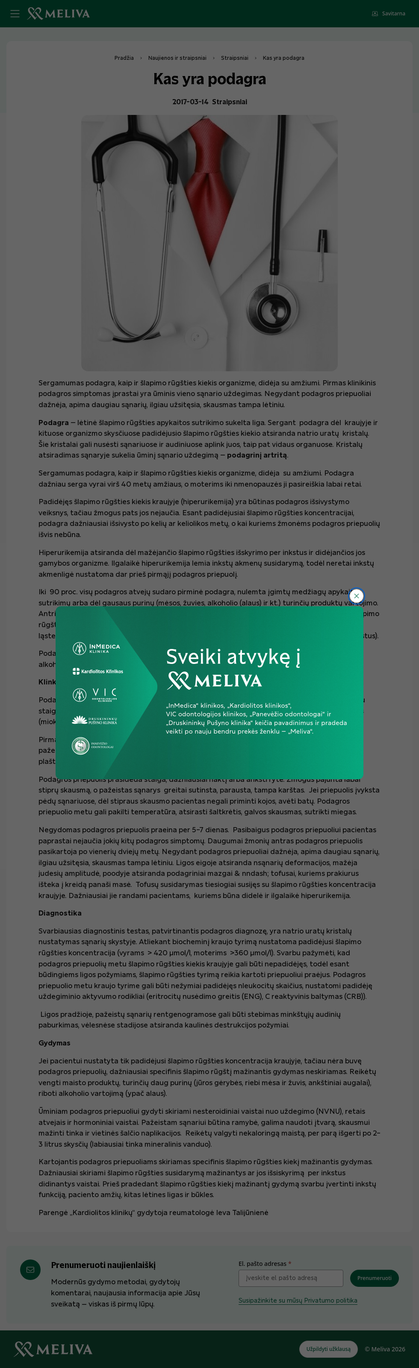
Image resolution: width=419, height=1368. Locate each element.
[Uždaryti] (356, 596)
